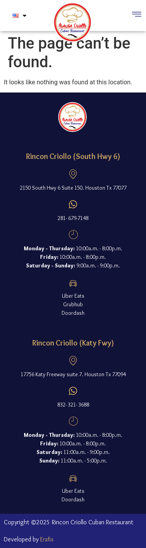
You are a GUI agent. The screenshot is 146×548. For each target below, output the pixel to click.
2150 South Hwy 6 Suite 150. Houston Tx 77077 (73, 187)
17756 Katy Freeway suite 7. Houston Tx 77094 (73, 374)
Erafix (46, 539)
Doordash (73, 312)
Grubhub (73, 304)
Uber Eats (73, 295)
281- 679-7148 (73, 218)
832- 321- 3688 (73, 404)
